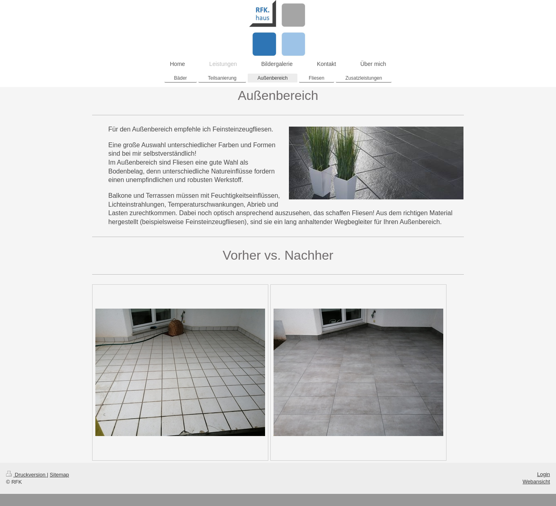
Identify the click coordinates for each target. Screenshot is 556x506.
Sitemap (59, 475)
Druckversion (26, 475)
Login (543, 474)
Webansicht (536, 481)
